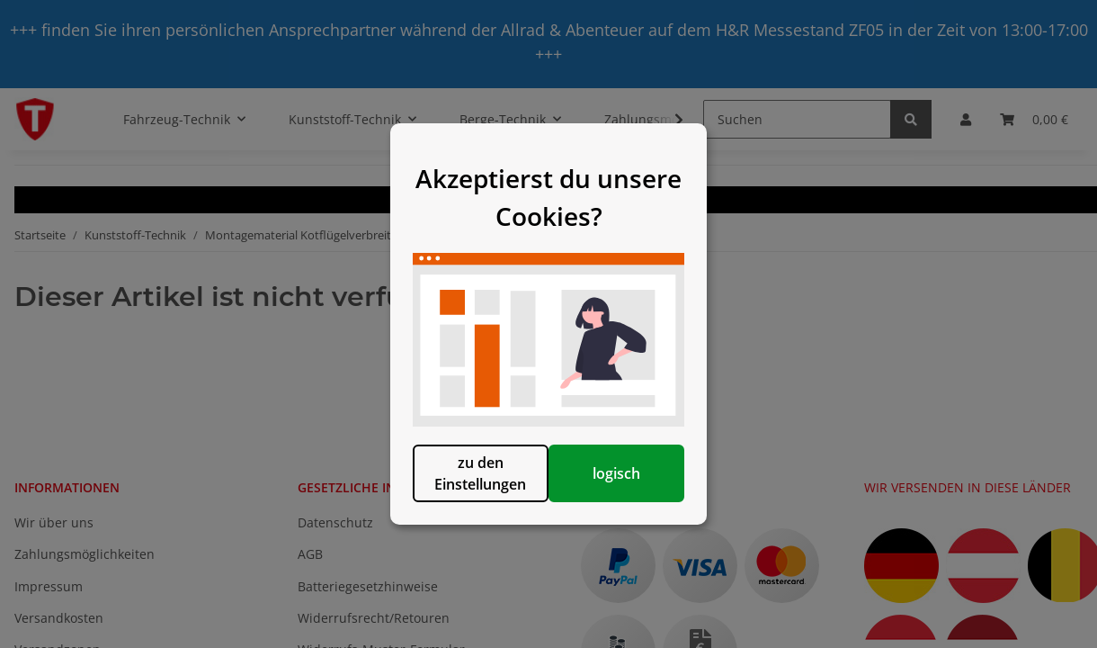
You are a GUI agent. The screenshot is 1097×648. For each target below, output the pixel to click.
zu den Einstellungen (456, 503)
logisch (640, 503)
